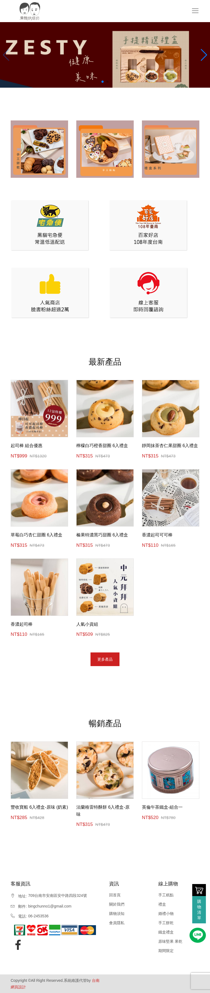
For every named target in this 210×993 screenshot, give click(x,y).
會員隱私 (116, 923)
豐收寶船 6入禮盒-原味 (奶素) (39, 807)
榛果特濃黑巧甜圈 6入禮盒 (102, 535)
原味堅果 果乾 (170, 941)
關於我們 (116, 904)
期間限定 (166, 951)
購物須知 (116, 913)
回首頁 (115, 895)
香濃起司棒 (22, 624)
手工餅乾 (166, 923)
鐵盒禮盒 (166, 932)
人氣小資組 (87, 624)
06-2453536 (38, 916)
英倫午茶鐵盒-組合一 (162, 807)
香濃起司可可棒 (157, 535)
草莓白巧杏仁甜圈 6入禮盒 (36, 535)
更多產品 (105, 659)
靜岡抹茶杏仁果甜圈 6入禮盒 (170, 445)
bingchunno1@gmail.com (49, 906)
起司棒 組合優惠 (26, 445)
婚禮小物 (166, 913)
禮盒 (162, 904)
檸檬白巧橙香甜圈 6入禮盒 (102, 445)
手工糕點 (166, 895)
